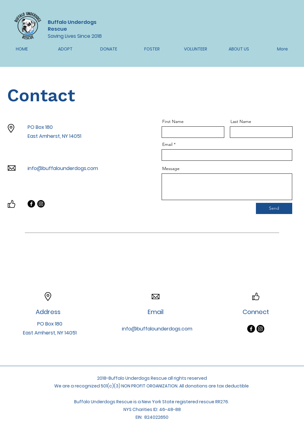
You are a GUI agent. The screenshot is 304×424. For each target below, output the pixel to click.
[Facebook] (31, 204)
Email (167, 144)
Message (171, 168)
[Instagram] (41, 204)
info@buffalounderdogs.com (63, 168)
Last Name (240, 121)
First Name (173, 121)
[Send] (274, 208)
